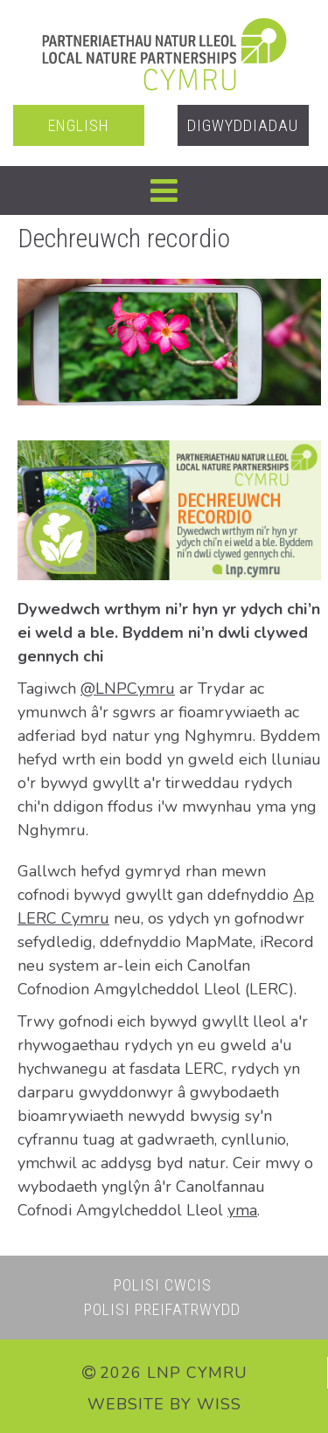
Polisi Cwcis (163, 1285)
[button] (164, 190)
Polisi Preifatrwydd (162, 1309)
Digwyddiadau (242, 125)
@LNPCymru (127, 688)
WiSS (219, 1404)
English (78, 125)
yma (242, 1210)
